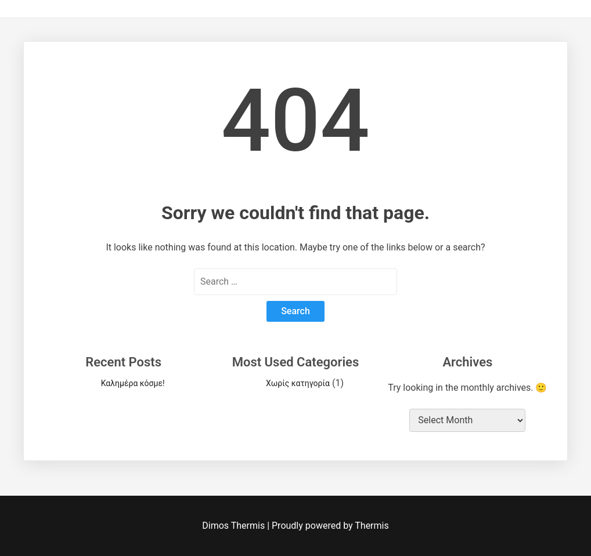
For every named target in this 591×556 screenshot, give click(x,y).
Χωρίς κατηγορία (298, 383)
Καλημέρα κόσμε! (133, 383)
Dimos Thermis (234, 525)
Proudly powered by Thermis (330, 525)
